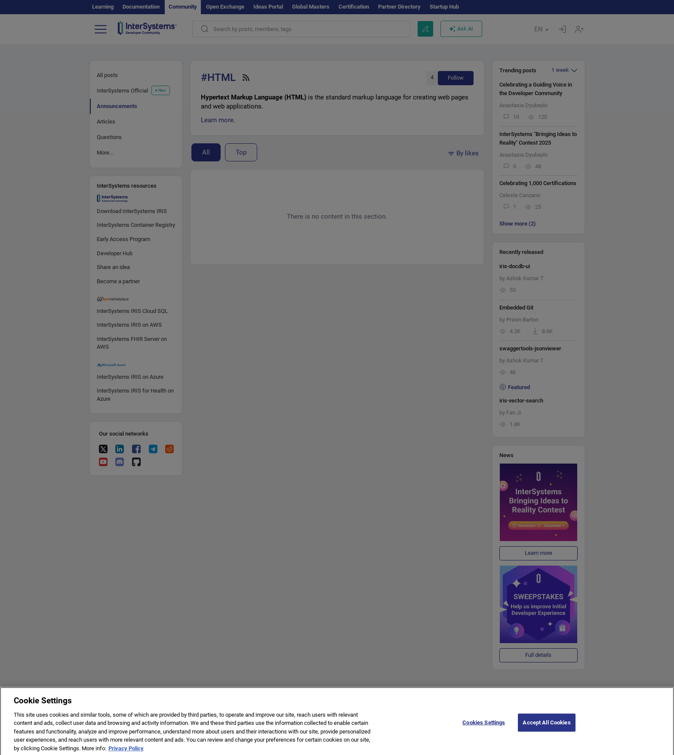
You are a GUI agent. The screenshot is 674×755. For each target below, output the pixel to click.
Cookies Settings (483, 727)
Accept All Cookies (546, 727)
